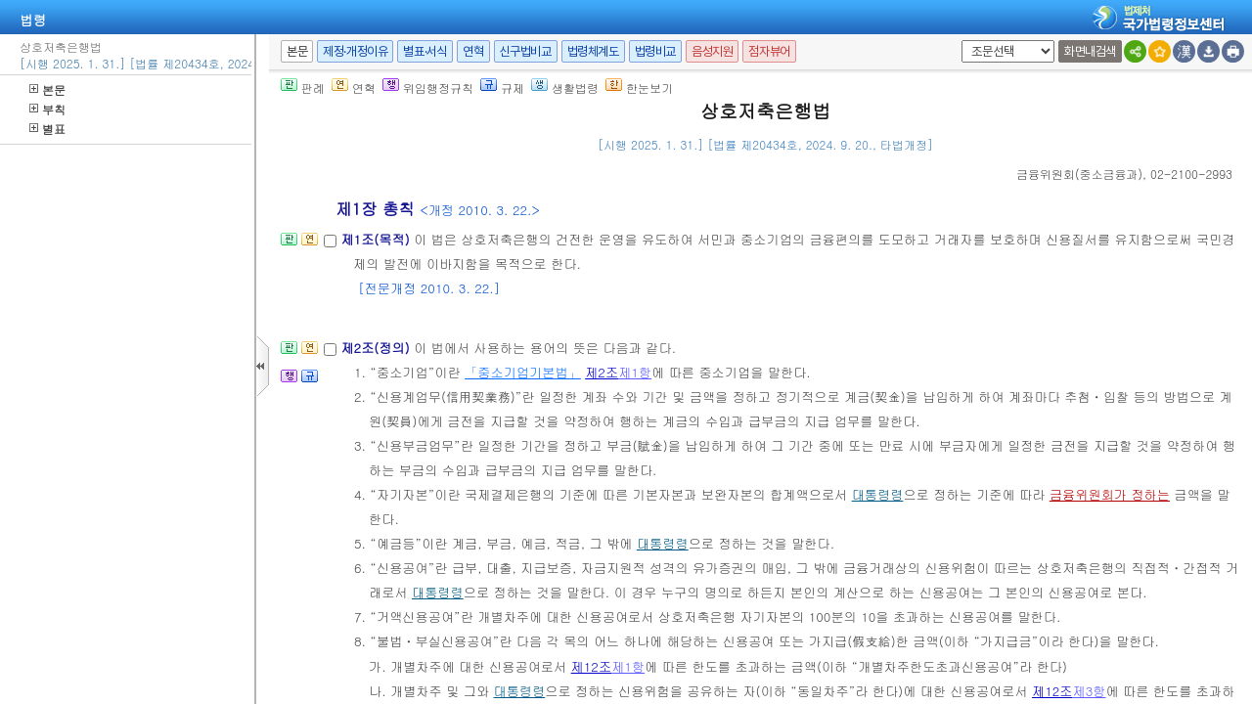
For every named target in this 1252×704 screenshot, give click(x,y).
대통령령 (878, 494)
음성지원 (712, 51)
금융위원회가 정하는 (1110, 494)
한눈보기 (639, 87)
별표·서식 (425, 51)
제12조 (591, 666)
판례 (303, 87)
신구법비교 (526, 51)
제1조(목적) (377, 239)
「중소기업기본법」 (523, 372)
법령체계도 (593, 51)
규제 (502, 87)
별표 (47, 128)
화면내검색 (1090, 51)
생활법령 (565, 87)
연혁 (473, 51)
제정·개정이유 (355, 51)
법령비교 (655, 51)
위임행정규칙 (427, 87)
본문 (47, 89)
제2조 (601, 372)
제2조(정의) (377, 347)
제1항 (634, 372)
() (1079, 173)
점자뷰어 (768, 51)
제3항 (1089, 691)
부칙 (47, 109)
